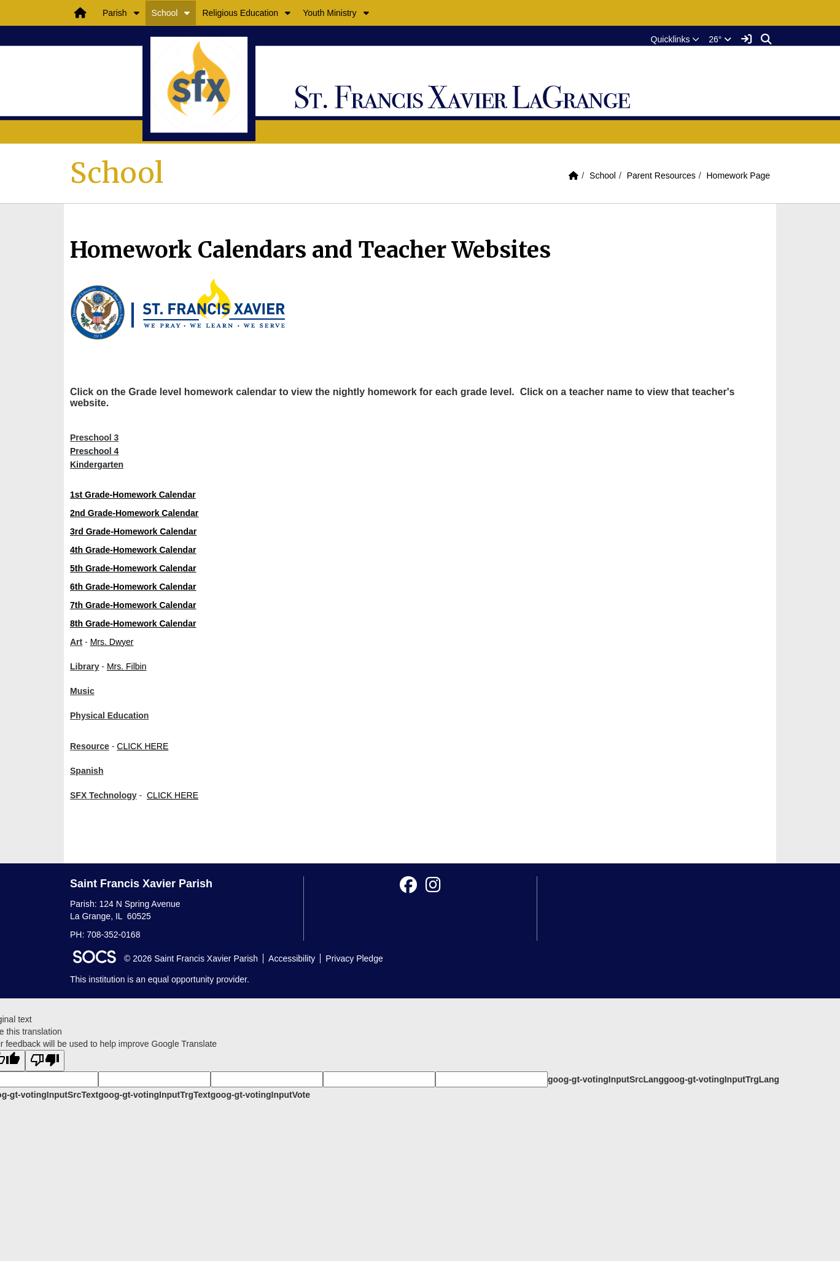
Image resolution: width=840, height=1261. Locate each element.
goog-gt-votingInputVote (260, 1095)
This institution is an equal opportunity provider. (159, 979)
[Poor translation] (44, 1060)
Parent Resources (661, 175)
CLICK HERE (142, 746)
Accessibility (291, 958)
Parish (115, 13)
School (165, 13)
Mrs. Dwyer (112, 642)
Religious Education (240, 13)
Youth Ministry (329, 13)
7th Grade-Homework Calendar (133, 605)
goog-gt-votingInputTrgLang (721, 1079)
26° (720, 39)
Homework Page (739, 175)
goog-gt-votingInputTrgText (154, 1095)
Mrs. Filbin (127, 666)
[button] (137, 13)
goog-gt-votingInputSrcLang (606, 1079)
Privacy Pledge (354, 958)
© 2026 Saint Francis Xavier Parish (191, 958)
